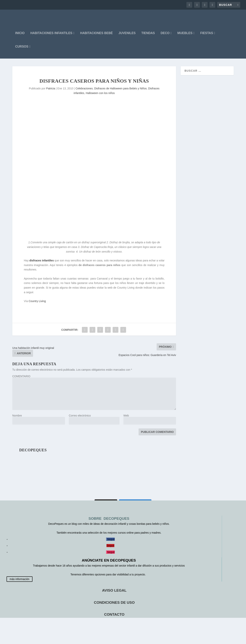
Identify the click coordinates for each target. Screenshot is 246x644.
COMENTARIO (21, 379)
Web (126, 418)
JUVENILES (127, 36)
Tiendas (148, 36)
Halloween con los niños (100, 95)
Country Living (37, 304)
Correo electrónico (80, 418)
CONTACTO (114, 617)
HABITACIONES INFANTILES (51, 36)
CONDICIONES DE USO (114, 605)
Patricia (50, 91)
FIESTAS (206, 36)
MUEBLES (184, 36)
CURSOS (21, 49)
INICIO (20, 36)
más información (19, 582)
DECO (165, 36)
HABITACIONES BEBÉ (96, 36)
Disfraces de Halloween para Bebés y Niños (120, 91)
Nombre (17, 418)
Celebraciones (84, 91)
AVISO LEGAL (114, 593)
